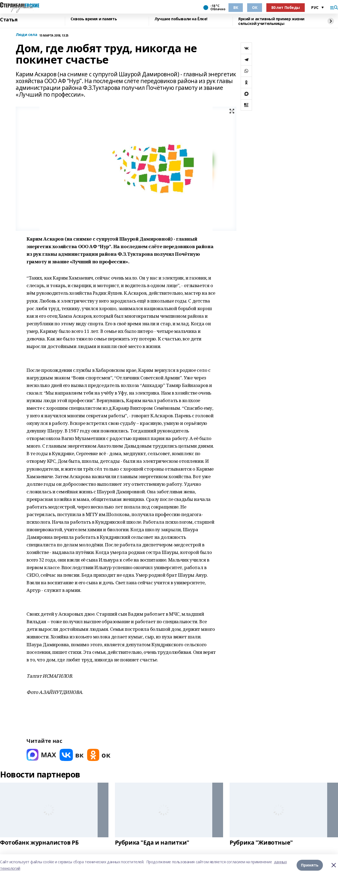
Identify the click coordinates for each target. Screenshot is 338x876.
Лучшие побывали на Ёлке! (180, 19)
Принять (310, 865)
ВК (235, 7)
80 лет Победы (285, 7)
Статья (8, 20)
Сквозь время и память (94, 19)
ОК (254, 7)
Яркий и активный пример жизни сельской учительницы (271, 21)
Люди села (26, 34)
